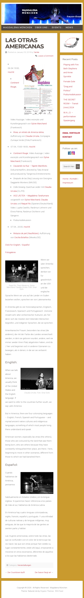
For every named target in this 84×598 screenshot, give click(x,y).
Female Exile (69, 81)
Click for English (12, 245)
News (69, 27)
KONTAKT (67, 137)
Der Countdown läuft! (16, 572)
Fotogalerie (10, 252)
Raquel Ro (26, 203)
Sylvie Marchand (39, 123)
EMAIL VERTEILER (71, 133)
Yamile (36, 52)
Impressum (68, 183)
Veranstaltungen (24, 565)
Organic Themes (47, 591)
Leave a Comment (45, 56)
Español (26, 245)
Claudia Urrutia (32, 136)
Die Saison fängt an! (43, 572)
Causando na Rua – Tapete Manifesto (30, 166)
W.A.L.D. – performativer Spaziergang (69, 116)
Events (56, 27)
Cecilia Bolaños (21, 237)
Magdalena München (17, 27)
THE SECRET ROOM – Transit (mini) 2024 (70, 103)
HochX (11, 72)
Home (65, 179)
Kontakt (73, 179)
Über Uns (41, 27)
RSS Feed (59, 591)
